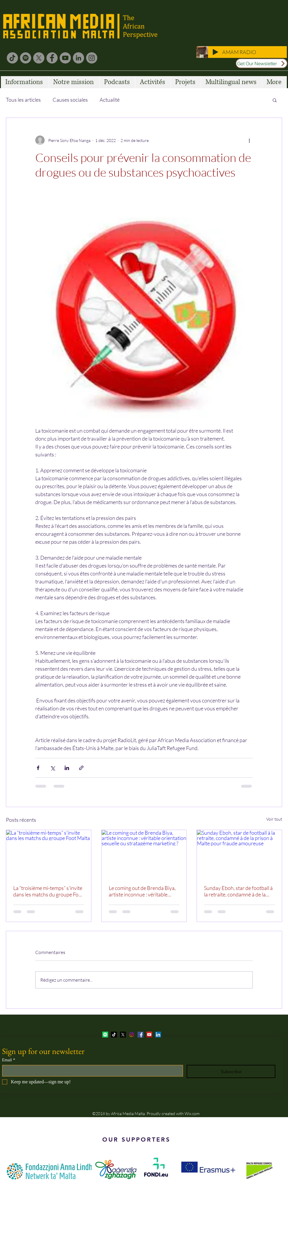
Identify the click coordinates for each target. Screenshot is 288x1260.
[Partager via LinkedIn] (67, 768)
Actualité (110, 99)
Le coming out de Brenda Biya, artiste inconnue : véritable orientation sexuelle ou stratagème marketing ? (142, 891)
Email (8, 1059)
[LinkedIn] (78, 57)
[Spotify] (25, 57)
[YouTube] (65, 57)
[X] (38, 57)
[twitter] (123, 1035)
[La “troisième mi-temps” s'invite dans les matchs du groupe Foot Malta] (48, 854)
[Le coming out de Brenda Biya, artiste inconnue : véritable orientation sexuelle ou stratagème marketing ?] (144, 854)
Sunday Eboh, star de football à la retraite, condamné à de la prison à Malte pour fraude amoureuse (238, 891)
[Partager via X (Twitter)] (52, 768)
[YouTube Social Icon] (149, 1035)
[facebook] (140, 1035)
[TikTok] (12, 57)
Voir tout (274, 818)
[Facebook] (52, 57)
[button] (274, 100)
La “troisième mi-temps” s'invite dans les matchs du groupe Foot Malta (48, 891)
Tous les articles (23, 99)
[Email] (91, 1070)
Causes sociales (70, 99)
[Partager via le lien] (81, 768)
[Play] (215, 52)
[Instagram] (91, 57)
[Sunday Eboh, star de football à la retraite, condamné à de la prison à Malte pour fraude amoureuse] (239, 854)
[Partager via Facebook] (38, 768)
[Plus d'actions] (249, 140)
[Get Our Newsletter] (261, 63)
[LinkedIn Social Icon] (158, 1035)
